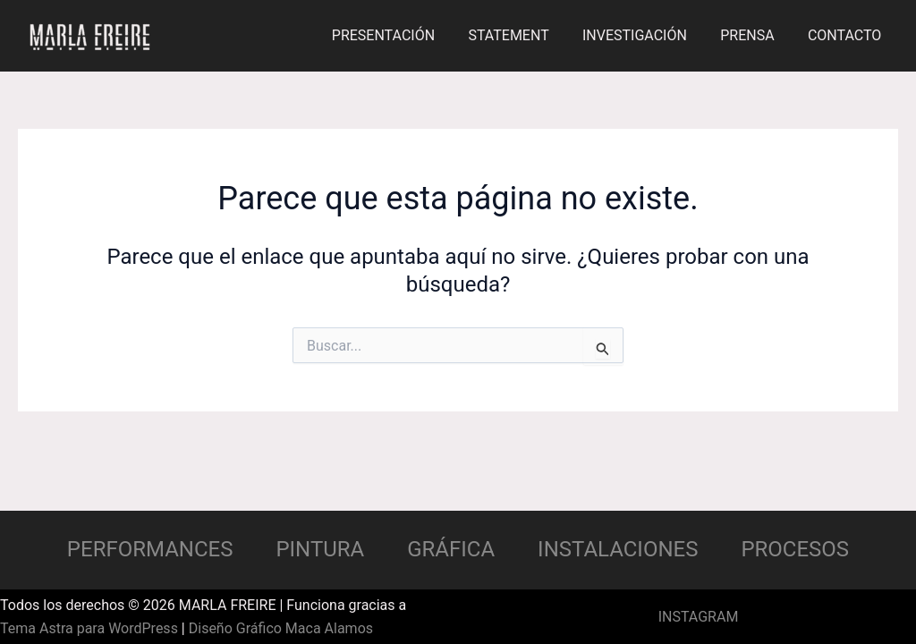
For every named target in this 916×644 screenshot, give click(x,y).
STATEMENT (525, 35)
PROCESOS (795, 549)
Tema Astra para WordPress (89, 628)
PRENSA (754, 35)
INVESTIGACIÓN (646, 35)
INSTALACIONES (618, 549)
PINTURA (320, 549)
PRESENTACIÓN (404, 35)
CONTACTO (847, 35)
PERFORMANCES (150, 549)
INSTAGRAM (698, 616)
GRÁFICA (451, 549)
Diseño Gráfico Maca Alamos (281, 628)
